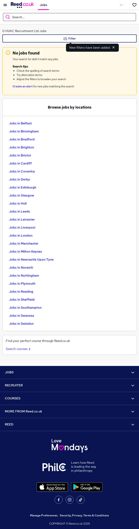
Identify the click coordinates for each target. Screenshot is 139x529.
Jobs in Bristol (20, 155)
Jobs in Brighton (21, 147)
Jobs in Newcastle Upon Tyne (31, 259)
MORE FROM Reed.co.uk (69, 411)
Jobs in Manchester (23, 243)
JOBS (69, 372)
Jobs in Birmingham (24, 131)
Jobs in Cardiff (20, 163)
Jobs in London (20, 235)
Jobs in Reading (21, 291)
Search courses (19, 349)
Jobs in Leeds (19, 211)
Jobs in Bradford (22, 139)
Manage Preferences (44, 515)
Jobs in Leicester (22, 219)
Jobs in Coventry (22, 171)
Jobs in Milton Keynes (25, 251)
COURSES (69, 398)
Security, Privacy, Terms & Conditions (84, 515)
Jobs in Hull (18, 203)
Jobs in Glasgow (21, 195)
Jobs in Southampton (25, 307)
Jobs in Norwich (21, 267)
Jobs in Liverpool (22, 227)
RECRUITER (69, 385)
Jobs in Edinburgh (22, 187)
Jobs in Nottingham (24, 275)
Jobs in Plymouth (22, 283)
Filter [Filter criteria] (69, 39)
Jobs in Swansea (21, 315)
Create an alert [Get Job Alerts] (23, 86)
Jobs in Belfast (20, 123)
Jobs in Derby (19, 179)
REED (69, 424)
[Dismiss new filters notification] (114, 47)
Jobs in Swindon (21, 323)
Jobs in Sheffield (22, 299)
